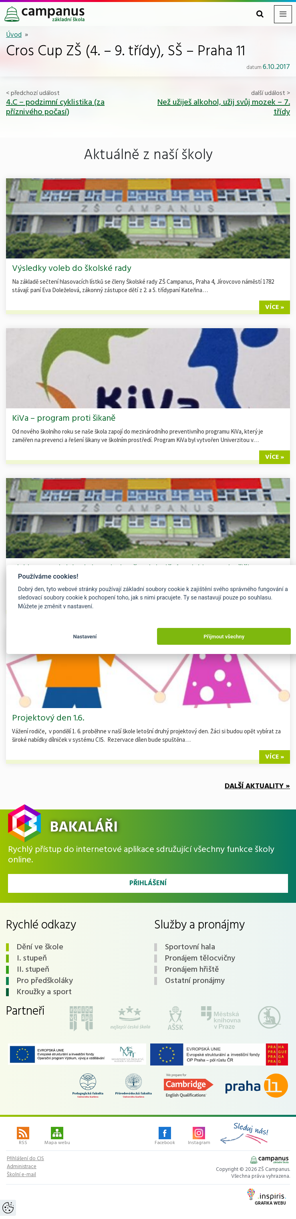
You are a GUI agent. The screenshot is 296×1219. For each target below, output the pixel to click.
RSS (23, 1137)
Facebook (165, 1137)
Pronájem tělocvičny (200, 959)
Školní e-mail (21, 1175)
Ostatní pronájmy (195, 981)
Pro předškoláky (45, 981)
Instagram (199, 1137)
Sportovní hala (190, 947)
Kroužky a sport (44, 992)
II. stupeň (33, 970)
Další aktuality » (257, 786)
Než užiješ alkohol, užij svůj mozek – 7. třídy (223, 107)
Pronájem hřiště (192, 970)
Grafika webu (266, 1198)
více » (274, 307)
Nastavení (85, 637)
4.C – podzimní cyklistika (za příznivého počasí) (55, 107)
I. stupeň (32, 959)
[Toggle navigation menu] (283, 14)
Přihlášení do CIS (25, 1159)
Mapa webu (57, 1137)
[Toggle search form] (260, 14)
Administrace (21, 1167)
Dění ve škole (40, 947)
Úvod (14, 35)
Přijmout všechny (223, 637)
